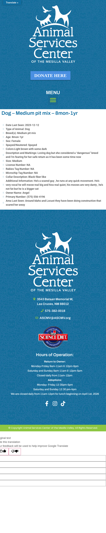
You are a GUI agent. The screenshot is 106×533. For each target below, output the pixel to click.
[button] (53, 100)
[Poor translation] (15, 451)
